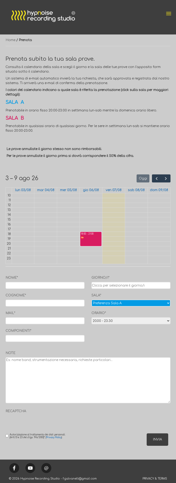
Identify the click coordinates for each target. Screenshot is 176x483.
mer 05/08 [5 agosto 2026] (68, 190)
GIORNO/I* (100, 277)
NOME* (12, 277)
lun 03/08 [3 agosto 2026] (23, 190)
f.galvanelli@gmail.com (80, 478)
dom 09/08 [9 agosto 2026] (159, 190)
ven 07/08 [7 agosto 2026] (113, 190)
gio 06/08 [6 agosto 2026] (91, 190)
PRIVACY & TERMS (155, 478)
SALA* (96, 295)
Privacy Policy (53, 437)
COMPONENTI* (18, 330)
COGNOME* (16, 295)
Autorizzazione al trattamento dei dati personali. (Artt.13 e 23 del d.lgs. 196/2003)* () (35, 436)
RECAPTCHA (16, 411)
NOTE (10, 353)
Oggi (143, 178)
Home (10, 40)
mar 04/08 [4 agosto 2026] (45, 190)
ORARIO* (98, 313)
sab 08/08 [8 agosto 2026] (136, 190)
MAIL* (10, 313)
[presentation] (32, 422)
